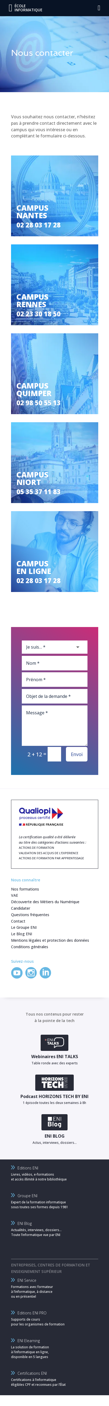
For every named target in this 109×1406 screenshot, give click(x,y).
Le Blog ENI (21, 933)
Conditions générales (29, 946)
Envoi (77, 754)
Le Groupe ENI (24, 927)
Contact (18, 921)
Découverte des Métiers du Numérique (45, 901)
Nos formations (25, 889)
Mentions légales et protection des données (50, 940)
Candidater (20, 908)
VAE (14, 895)
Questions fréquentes (30, 914)
